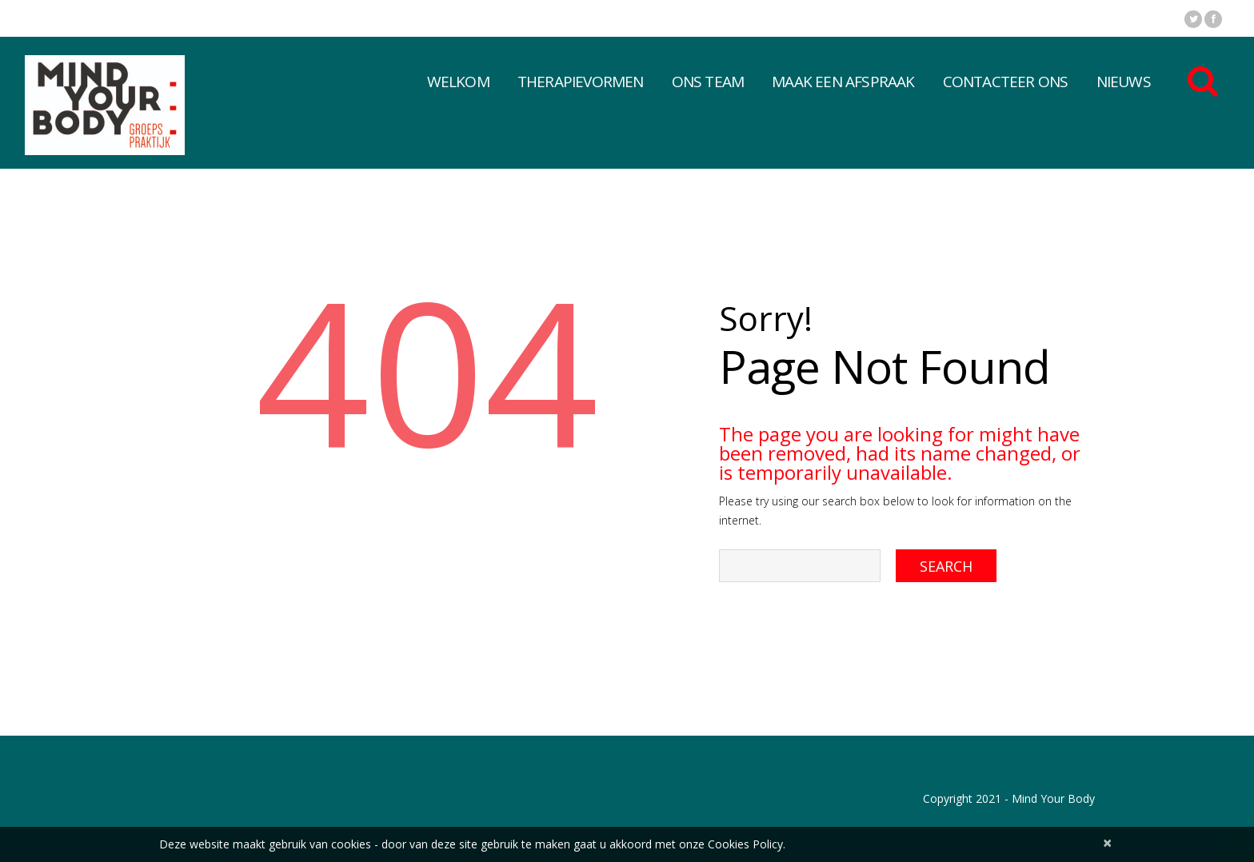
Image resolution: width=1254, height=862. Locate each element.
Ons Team (708, 81)
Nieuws (1123, 81)
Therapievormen (580, 81)
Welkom (458, 81)
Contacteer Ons (1005, 81)
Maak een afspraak (843, 81)
